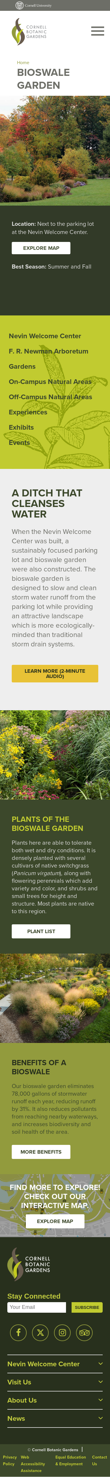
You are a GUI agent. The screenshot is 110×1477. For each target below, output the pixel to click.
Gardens (22, 366)
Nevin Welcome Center (45, 336)
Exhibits (21, 427)
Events (19, 442)
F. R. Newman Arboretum (48, 351)
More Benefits (41, 1152)
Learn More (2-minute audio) (55, 673)
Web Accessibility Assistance (33, 1464)
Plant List (41, 931)
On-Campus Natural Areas (50, 381)
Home (23, 62)
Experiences (28, 412)
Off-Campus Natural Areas (50, 397)
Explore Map (55, 1221)
